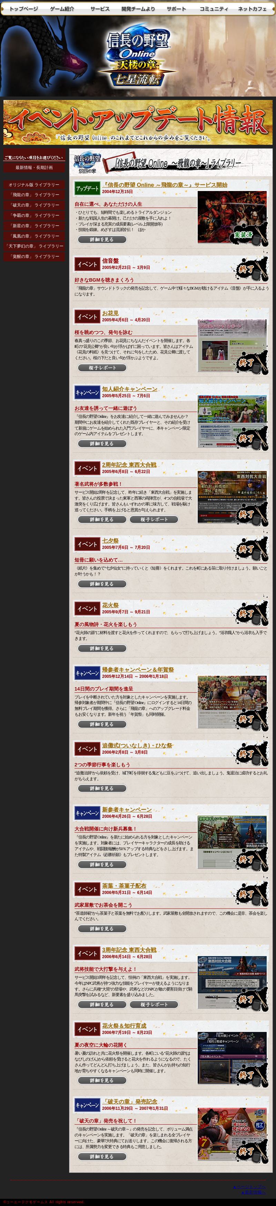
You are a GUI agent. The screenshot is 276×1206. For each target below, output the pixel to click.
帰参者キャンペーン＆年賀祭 (138, 670)
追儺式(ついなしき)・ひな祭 (137, 745)
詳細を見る (102, 239)
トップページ (24, 8)
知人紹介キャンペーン (129, 389)
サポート (176, 8)
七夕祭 (110, 541)
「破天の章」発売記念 (129, 1102)
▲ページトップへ (249, 1186)
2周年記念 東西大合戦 (129, 465)
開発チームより (138, 8)
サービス (100, 8)
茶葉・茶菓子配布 (124, 886)
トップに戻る (138, 57)
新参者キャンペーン (127, 810)
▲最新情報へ (253, 1192)
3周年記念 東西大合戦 (129, 950)
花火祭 (110, 605)
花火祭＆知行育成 (124, 1026)
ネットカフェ (252, 8)
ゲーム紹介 (62, 8)
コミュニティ (214, 8)
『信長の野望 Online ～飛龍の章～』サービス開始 (164, 185)
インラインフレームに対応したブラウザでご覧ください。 (34, 320)
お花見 (110, 313)
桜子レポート (102, 368)
